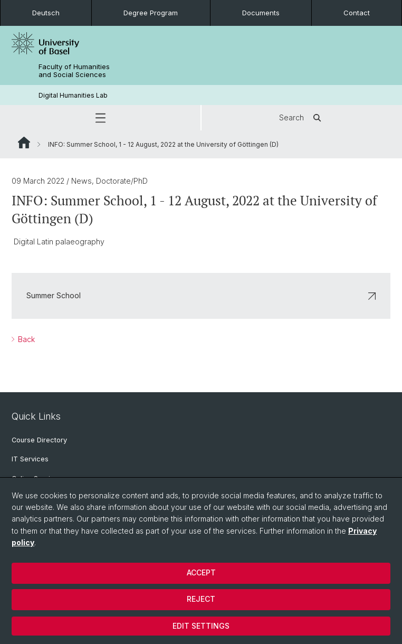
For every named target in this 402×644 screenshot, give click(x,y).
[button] (100, 117)
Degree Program (150, 12)
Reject (201, 598)
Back (25, 339)
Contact (356, 12)
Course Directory (39, 440)
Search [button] (302, 117)
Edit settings (201, 625)
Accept (201, 572)
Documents (261, 12)
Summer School (201, 295)
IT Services (30, 459)
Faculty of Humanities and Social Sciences (74, 71)
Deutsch (46, 12)
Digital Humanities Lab (73, 95)
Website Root (24, 142)
